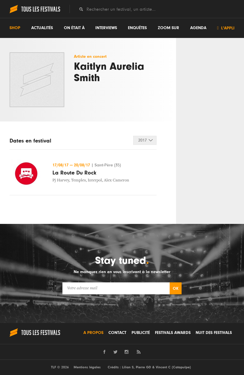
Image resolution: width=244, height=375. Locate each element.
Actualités (42, 28)
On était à (74, 28)
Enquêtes (137, 28)
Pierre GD (143, 367)
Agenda (198, 28)
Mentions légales (87, 367)
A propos (93, 333)
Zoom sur (168, 28)
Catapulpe (181, 367)
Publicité (141, 333)
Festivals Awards (173, 333)
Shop (15, 28)
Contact (117, 333)
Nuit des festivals (214, 333)
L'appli (225, 28)
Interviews (106, 28)
